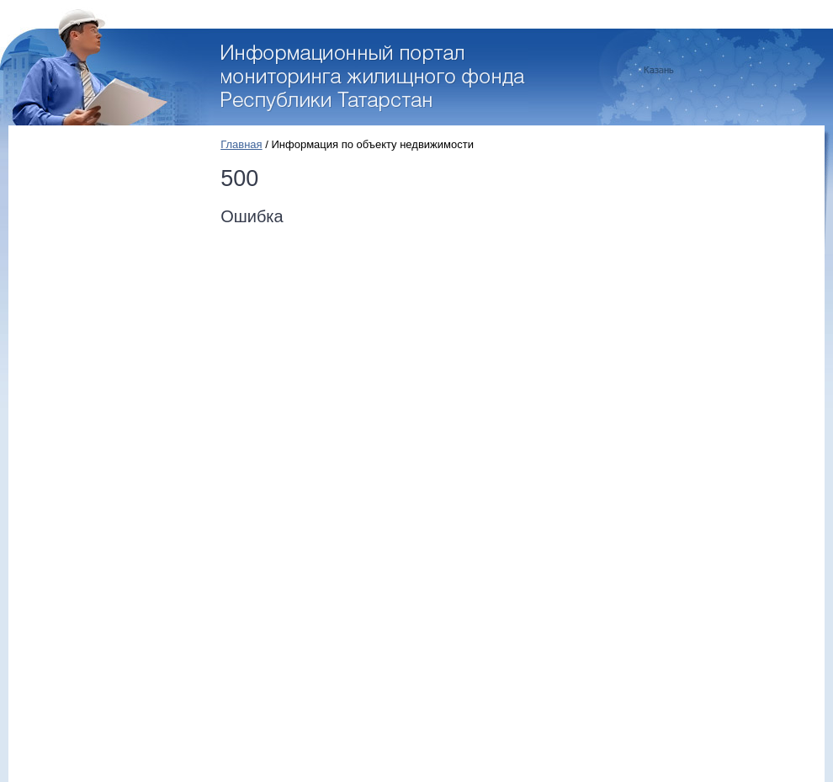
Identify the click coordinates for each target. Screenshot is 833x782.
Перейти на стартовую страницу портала (374, 78)
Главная (241, 144)
